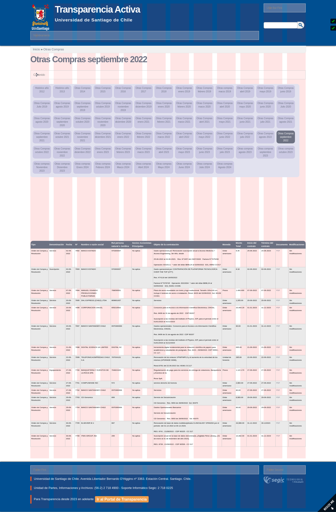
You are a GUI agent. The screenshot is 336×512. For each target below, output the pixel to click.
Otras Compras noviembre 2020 (103, 122)
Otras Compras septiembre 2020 (62, 122)
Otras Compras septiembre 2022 (286, 137)
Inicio (36, 49)
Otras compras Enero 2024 (82, 166)
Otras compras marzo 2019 (225, 90)
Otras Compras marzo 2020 (204, 105)
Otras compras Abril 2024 (143, 166)
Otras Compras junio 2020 (265, 105)
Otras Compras (53, 49)
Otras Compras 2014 (83, 90)
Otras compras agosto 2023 (245, 150)
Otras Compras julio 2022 (245, 135)
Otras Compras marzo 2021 (184, 120)
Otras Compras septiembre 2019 (83, 106)
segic (285, 480)
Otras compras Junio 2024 (184, 166)
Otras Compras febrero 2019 (204, 90)
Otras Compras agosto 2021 (286, 120)
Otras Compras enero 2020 (164, 105)
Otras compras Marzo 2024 (123, 166)
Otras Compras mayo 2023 (184, 150)
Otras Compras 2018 (164, 90)
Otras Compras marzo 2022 (164, 135)
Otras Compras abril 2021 (204, 120)
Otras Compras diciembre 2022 (83, 150)
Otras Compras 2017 (143, 90)
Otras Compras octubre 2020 (83, 120)
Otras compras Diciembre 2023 (62, 167)
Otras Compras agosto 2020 (42, 120)
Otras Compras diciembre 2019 (143, 105)
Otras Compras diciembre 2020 (123, 120)
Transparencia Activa (97, 9)
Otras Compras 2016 (123, 90)
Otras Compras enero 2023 (103, 150)
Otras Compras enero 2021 (143, 120)
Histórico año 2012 (42, 90)
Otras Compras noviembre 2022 (62, 152)
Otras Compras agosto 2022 (265, 135)
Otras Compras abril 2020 (225, 105)
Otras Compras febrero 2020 (184, 105)
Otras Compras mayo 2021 (225, 120)
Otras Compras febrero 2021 (164, 120)
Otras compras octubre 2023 (286, 150)
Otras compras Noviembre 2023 (42, 167)
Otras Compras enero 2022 (123, 135)
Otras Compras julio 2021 (265, 120)
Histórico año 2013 (62, 90)
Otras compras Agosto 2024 (225, 166)
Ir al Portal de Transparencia (122, 499)
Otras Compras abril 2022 (184, 135)
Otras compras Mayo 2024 (164, 166)
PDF (278, 251)
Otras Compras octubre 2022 (42, 150)
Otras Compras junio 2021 (245, 120)
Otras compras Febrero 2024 (103, 166)
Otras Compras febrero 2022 (143, 135)
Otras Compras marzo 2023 (143, 150)
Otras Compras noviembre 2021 (83, 137)
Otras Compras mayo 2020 (245, 105)
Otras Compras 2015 (103, 90)
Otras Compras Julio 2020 (286, 105)
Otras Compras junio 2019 (286, 90)
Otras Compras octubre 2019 (103, 105)
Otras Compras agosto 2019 (62, 105)
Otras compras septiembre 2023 (265, 152)
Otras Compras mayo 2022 (204, 135)
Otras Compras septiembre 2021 (42, 137)
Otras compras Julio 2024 (204, 166)
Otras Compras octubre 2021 (62, 135)
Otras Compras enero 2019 (184, 90)
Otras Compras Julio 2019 (42, 105)
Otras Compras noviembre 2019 (123, 106)
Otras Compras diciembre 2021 (103, 135)
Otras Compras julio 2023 (225, 150)
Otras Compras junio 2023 (204, 150)
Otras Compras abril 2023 (164, 150)
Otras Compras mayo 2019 (265, 90)
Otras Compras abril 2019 (245, 90)
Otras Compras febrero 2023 (123, 150)
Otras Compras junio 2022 (225, 135)
